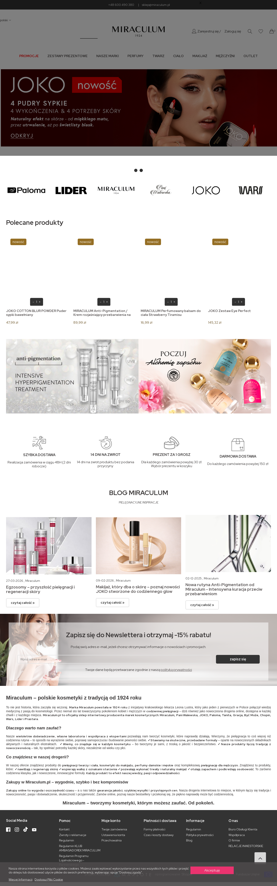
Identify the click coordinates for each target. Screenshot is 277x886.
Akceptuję (212, 870)
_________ (89, 36)
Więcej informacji (20, 879)
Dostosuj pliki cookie (49, 879)
